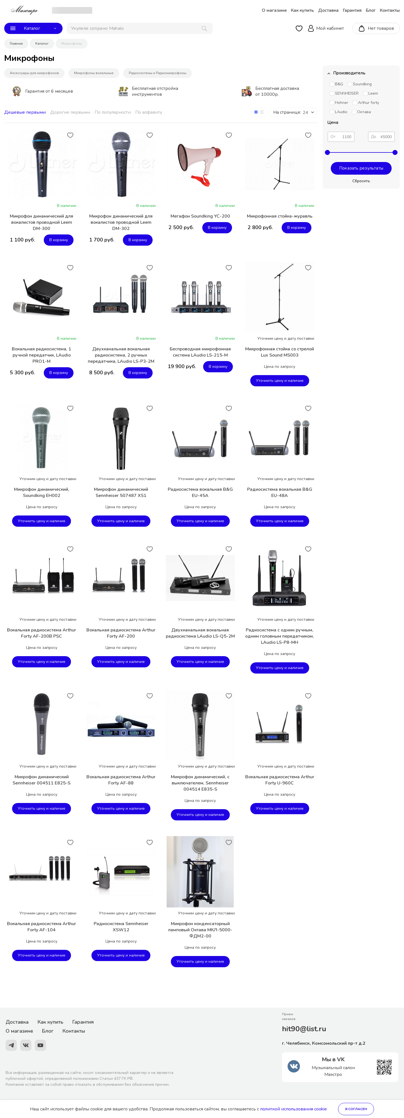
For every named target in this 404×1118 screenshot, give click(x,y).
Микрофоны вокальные (94, 73)
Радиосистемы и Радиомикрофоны (157, 73)
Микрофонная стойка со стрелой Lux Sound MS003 (279, 352)
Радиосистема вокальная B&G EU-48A (279, 492)
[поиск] (140, 28)
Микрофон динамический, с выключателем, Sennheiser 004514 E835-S (200, 783)
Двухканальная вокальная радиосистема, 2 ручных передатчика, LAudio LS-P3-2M (121, 355)
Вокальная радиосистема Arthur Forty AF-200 (120, 633)
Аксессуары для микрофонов (34, 73)
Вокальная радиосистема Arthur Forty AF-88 (120, 780)
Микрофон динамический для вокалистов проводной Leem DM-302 (121, 222)
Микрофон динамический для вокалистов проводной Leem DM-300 (41, 222)
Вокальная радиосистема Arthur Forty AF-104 (41, 927)
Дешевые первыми (25, 112)
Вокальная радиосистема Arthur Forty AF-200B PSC (41, 633)
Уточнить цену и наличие (280, 380)
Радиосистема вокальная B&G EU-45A (200, 492)
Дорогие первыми (70, 112)
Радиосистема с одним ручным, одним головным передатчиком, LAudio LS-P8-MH (279, 636)
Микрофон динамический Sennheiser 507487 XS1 (121, 492)
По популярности (113, 112)
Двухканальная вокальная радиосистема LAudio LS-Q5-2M (200, 633)
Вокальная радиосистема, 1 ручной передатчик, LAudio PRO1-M (41, 355)
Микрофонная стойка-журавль (280, 216)
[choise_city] (72, 10)
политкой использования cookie (293, 1109)
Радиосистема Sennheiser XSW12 (121, 927)
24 (305, 112)
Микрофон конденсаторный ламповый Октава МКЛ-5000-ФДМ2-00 (200, 930)
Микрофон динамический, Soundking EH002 (41, 492)
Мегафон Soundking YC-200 (200, 216)
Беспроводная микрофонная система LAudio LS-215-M (200, 352)
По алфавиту (148, 112)
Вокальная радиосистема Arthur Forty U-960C (279, 780)
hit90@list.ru (304, 1029)
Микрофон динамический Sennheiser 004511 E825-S (41, 780)
